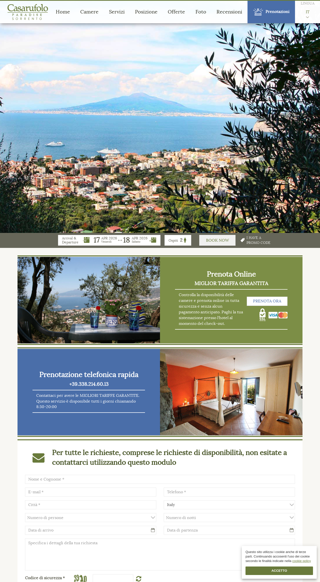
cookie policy (301, 561)
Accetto (279, 571)
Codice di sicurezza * (45, 578)
